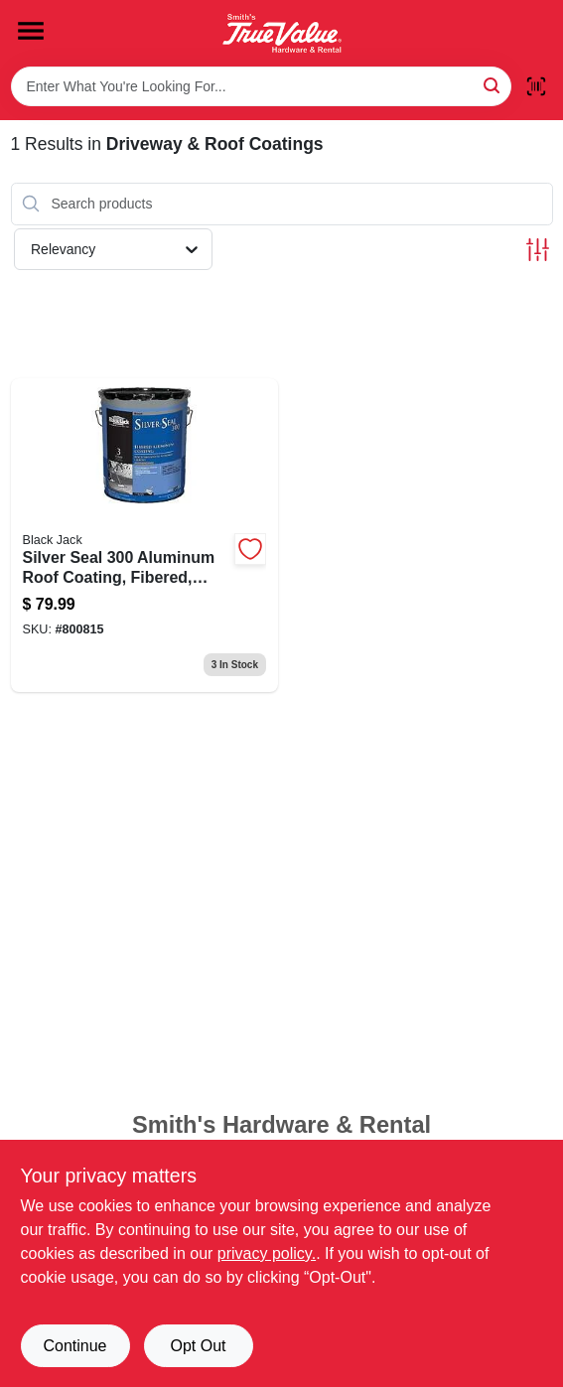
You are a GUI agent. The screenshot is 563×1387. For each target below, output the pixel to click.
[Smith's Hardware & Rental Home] (282, 33)
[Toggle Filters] (537, 249)
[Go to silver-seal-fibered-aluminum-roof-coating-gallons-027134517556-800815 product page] (145, 535)
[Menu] (31, 31)
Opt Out (197, 1345)
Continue (74, 1345)
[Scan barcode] (536, 86)
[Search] (493, 85)
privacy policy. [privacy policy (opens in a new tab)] (266, 1253)
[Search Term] (261, 86)
